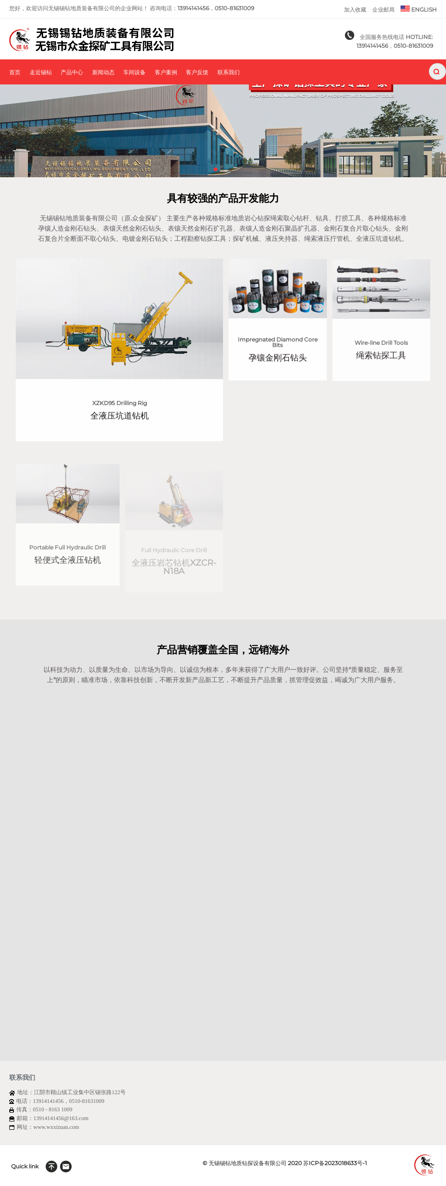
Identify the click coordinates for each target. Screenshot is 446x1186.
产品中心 (72, 73)
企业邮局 (383, 10)
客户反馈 (197, 73)
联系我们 (228, 73)
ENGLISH (419, 9)
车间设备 (134, 73)
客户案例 (166, 73)
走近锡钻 (41, 73)
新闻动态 (103, 73)
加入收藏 (355, 10)
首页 (14, 73)
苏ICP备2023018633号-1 (335, 1163)
